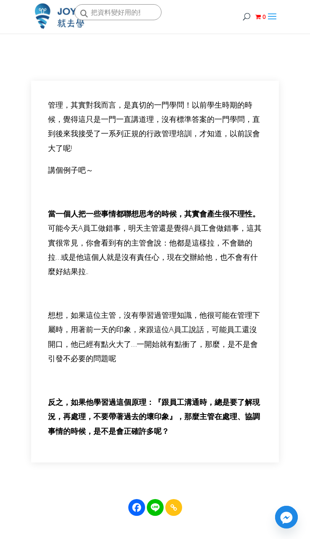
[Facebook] (136, 507)
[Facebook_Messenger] (286, 517)
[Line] (155, 507)
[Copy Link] (173, 507)
